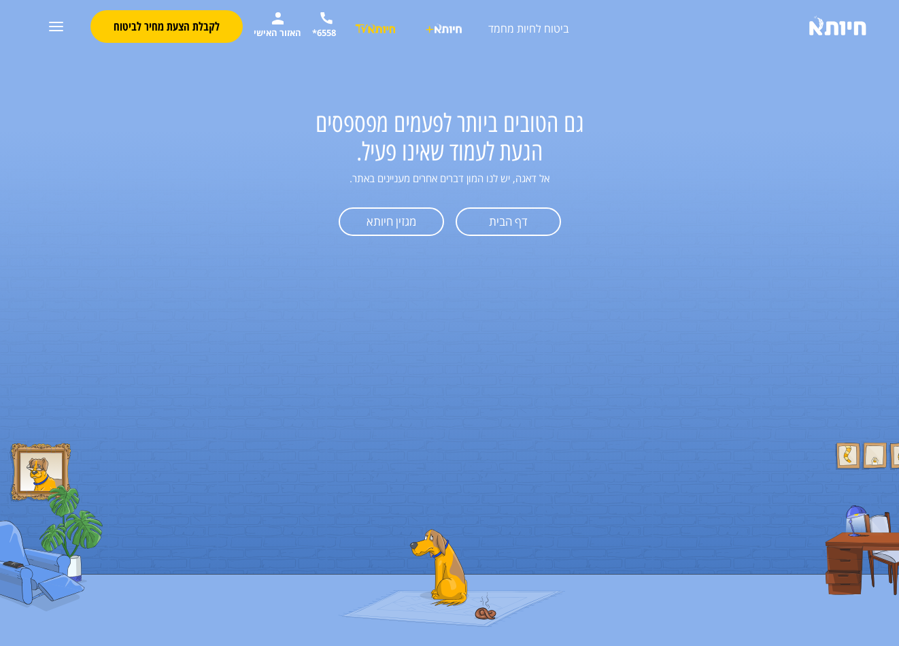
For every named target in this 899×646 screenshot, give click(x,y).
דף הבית (508, 221)
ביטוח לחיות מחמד (528, 28)
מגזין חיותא (391, 221)
